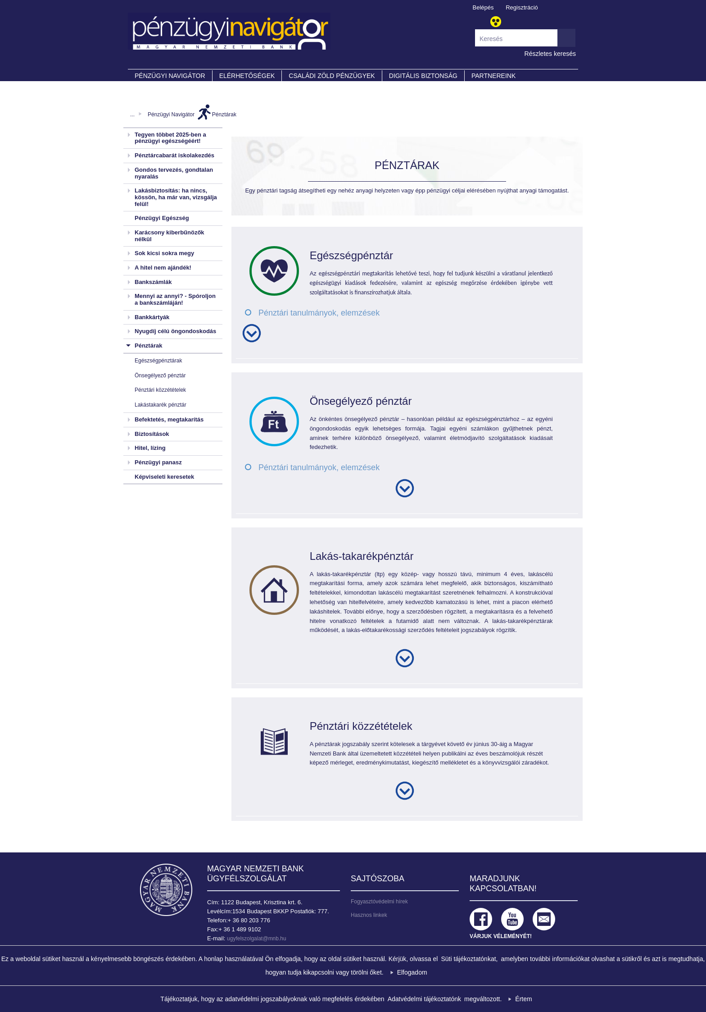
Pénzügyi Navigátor (171, 114)
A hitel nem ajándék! (163, 267)
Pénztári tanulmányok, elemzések (319, 312)
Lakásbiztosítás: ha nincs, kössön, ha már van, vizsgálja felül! (176, 197)
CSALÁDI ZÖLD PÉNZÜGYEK (332, 75)
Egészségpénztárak (158, 360)
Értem (523, 999)
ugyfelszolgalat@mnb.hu (256, 938)
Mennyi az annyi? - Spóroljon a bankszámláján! (175, 299)
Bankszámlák (153, 282)
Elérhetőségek (247, 75)
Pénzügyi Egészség (162, 218)
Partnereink (493, 75)
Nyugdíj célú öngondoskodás (175, 331)
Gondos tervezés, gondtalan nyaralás (174, 173)
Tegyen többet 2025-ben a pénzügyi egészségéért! (170, 138)
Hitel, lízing (150, 447)
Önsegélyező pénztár (160, 375)
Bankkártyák (152, 317)
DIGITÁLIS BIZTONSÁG (423, 75)
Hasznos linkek (369, 915)
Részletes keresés (550, 53)
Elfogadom (412, 972)
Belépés (483, 7)
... (132, 114)
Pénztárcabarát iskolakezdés (174, 155)
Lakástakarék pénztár (160, 405)
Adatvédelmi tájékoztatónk (424, 999)
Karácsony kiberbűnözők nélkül (169, 236)
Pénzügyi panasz (158, 462)
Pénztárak (224, 114)
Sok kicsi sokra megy (164, 253)
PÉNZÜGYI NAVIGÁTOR (170, 75)
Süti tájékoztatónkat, (469, 958)
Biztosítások (152, 433)
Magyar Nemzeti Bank (166, 890)
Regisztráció (522, 7)
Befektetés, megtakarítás (169, 419)
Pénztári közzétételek (160, 390)
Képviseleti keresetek (164, 476)
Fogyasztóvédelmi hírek (379, 901)
